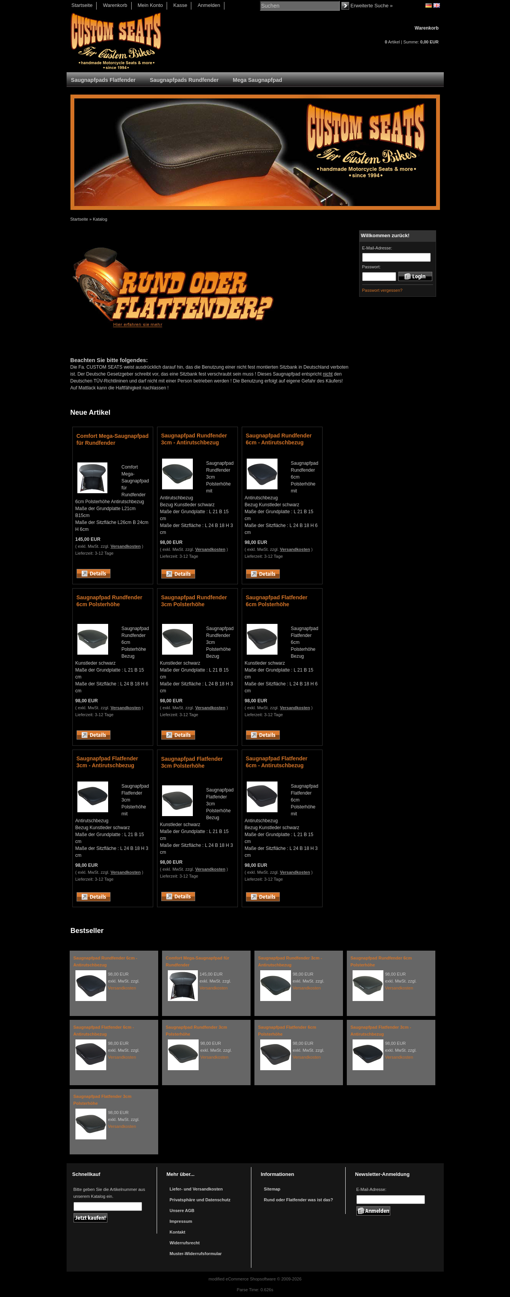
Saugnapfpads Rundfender (184, 80)
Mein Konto (150, 5)
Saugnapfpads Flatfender (103, 80)
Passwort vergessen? (382, 290)
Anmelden (208, 5)
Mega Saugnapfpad (257, 80)
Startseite (82, 5)
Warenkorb (115, 5)
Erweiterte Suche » (372, 5)
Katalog (100, 219)
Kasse (180, 5)
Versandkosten (125, 546)
